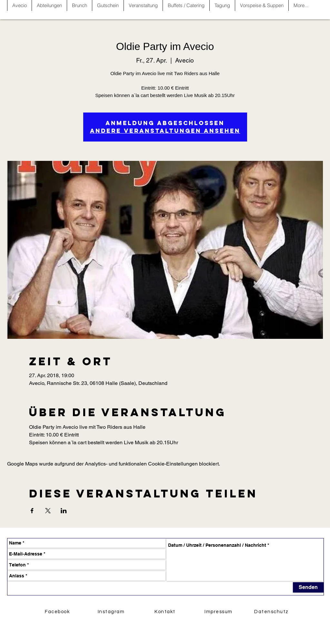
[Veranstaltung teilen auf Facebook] (32, 510)
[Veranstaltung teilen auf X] (48, 510)
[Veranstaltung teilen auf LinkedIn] (64, 510)
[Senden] (308, 587)
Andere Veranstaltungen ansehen (165, 130)
